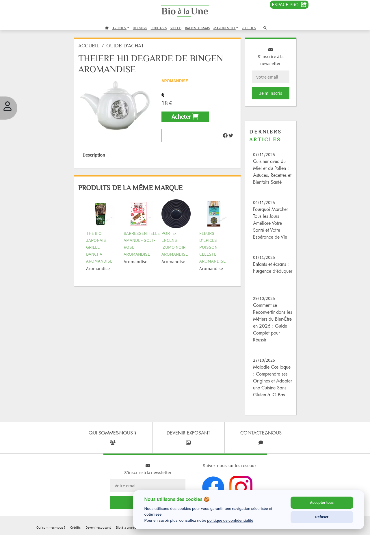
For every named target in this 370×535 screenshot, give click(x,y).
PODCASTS (159, 28)
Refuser (321, 517)
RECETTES (249, 28)
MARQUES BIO (224, 28)
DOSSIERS (140, 28)
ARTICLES (119, 28)
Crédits (75, 527)
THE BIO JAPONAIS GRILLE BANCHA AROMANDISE (99, 247)
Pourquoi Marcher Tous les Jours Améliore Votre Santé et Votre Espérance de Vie (270, 223)
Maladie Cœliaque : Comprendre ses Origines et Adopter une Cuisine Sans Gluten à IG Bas (272, 381)
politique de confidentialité (230, 520)
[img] (225, 135)
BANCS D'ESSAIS (197, 28)
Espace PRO (289, 4)
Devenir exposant (98, 527)
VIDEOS (175, 28)
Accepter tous (322, 502)
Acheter (185, 116)
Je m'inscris (270, 93)
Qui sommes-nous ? (50, 527)
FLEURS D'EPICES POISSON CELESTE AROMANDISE (212, 247)
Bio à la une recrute (130, 527)
